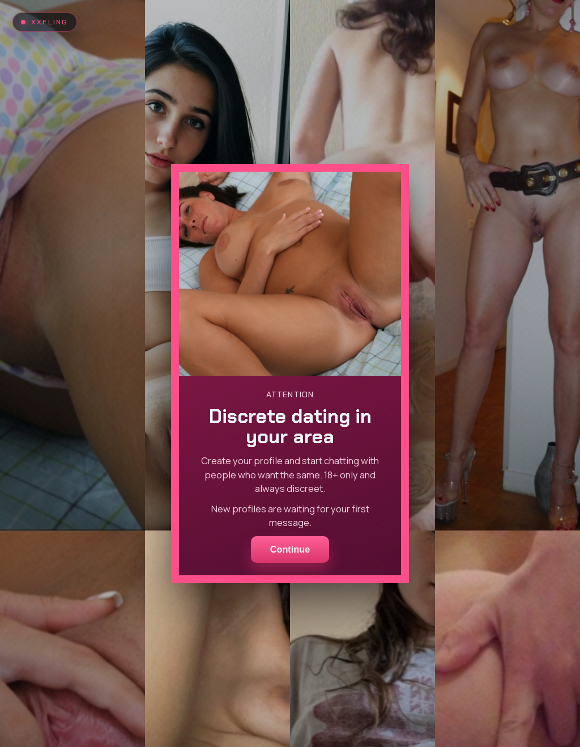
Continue (290, 549)
